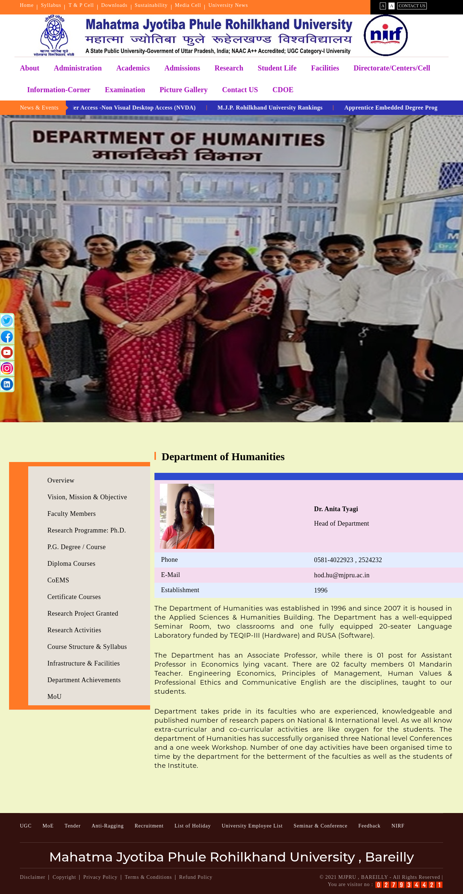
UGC (26, 826)
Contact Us (412, 5)
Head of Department (341, 516)
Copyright (64, 877)
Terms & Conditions (148, 877)
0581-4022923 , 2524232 (348, 560)
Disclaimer (32, 877)
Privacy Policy (100, 877)
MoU (54, 696)
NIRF (397, 826)
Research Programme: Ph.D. (86, 530)
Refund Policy (195, 877)
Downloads (114, 5)
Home (27, 5)
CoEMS (58, 580)
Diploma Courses (71, 563)
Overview (61, 480)
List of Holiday (192, 826)
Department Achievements (84, 680)
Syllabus (51, 5)
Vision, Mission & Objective (87, 497)
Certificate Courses (74, 596)
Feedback (369, 826)
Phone (169, 559)
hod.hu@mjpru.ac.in (341, 575)
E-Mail (170, 574)
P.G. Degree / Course (76, 547)
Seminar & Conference (321, 826)
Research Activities (74, 630)
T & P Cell (81, 5)
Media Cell (188, 5)
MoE (48, 826)
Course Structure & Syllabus (87, 646)
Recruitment (149, 826)
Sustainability (151, 5)
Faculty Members (71, 513)
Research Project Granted (82, 613)
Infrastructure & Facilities (83, 663)
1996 (320, 590)
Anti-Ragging (108, 826)
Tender (73, 826)
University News (228, 5)
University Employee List (252, 826)
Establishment (180, 590)
